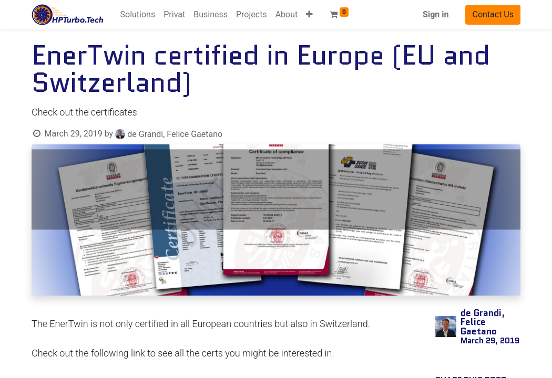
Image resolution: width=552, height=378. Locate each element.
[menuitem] (138, 14)
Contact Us (493, 14)
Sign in (435, 14)
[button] (309, 14)
